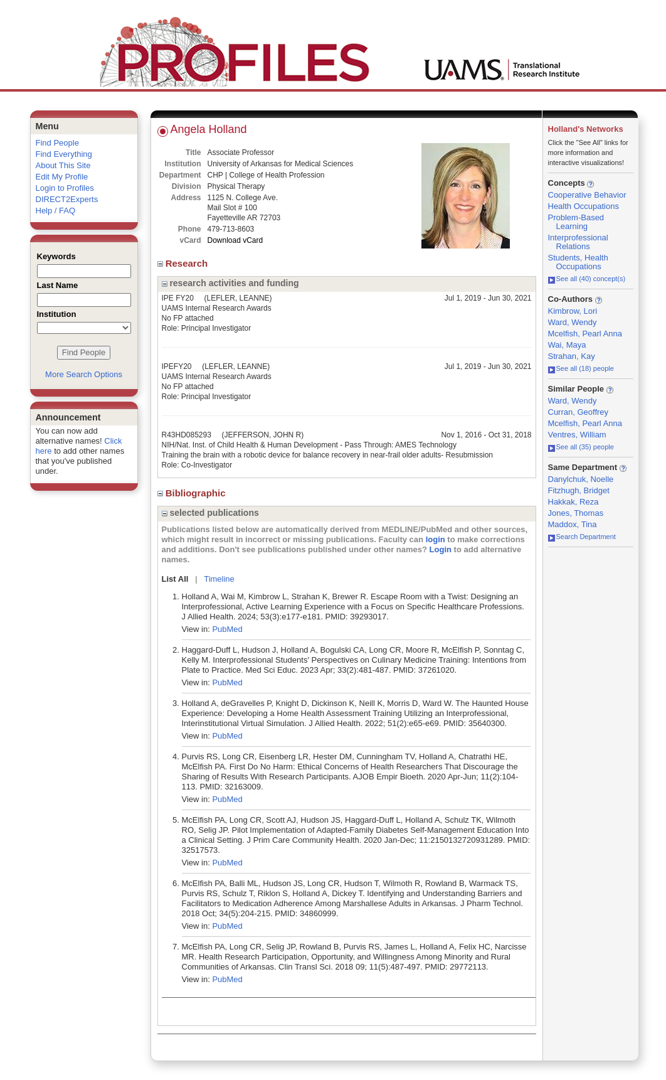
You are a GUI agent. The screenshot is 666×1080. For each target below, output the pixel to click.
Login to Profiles (65, 188)
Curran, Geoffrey (578, 412)
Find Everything (64, 154)
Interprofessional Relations (578, 242)
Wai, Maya (567, 345)
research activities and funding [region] (230, 283)
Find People (57, 142)
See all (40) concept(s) (587, 278)
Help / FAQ (56, 210)
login (435, 539)
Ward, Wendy (572, 322)
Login (441, 549)
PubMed (227, 629)
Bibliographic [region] (192, 493)
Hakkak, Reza (573, 501)
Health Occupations (583, 206)
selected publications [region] (210, 513)
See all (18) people (581, 368)
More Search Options (83, 374)
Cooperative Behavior (587, 195)
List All (175, 579)
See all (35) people (581, 447)
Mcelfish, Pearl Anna (585, 333)
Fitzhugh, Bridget (579, 490)
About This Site (63, 165)
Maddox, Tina (572, 524)
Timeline (219, 579)
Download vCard (235, 240)
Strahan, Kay (571, 356)
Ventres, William (577, 434)
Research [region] (184, 263)
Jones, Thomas (576, 513)
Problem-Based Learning (576, 222)
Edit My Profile (62, 176)
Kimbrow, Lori (573, 311)
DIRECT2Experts (67, 199)
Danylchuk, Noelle (581, 479)
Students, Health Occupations (578, 262)
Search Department (582, 536)
